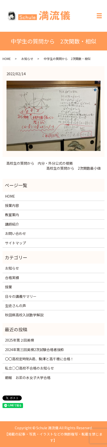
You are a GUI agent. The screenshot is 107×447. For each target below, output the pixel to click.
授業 (8, 286)
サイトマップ (15, 242)
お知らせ (27, 58)
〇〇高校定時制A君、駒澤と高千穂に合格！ (39, 358)
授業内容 (12, 205)
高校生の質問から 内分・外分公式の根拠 (39, 163)
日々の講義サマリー (20, 296)
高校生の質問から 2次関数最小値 (73, 168)
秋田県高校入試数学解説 (24, 314)
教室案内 (12, 214)
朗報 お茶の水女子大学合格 (27, 377)
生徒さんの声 (15, 305)
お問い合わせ (15, 233)
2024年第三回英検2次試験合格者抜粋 (34, 349)
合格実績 (12, 277)
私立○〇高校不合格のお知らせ (29, 368)
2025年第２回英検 (19, 340)
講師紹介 (12, 224)
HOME (6, 58)
